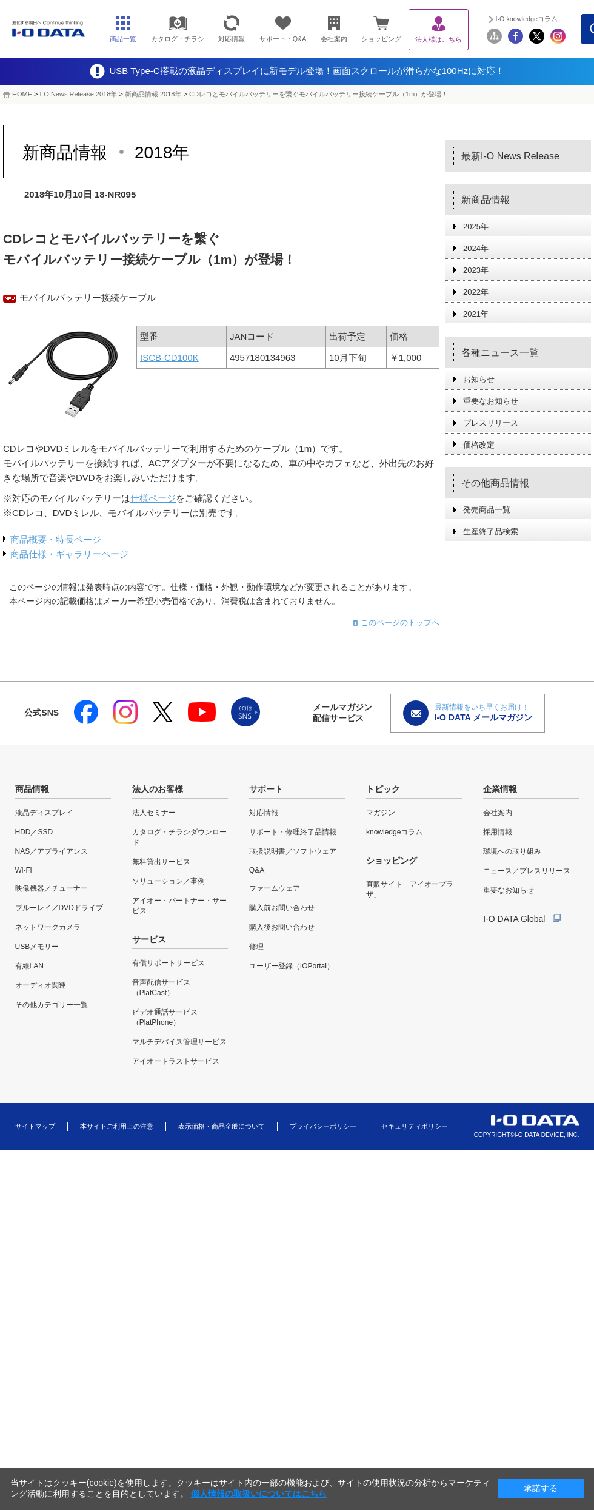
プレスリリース (490, 423)
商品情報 (32, 789)
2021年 (476, 313)
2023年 (476, 270)
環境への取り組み (512, 851)
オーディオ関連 (40, 985)
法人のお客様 (157, 789)
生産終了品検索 (490, 531)
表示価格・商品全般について (221, 1126)
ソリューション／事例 (168, 881)
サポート (266, 789)
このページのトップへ (400, 622)
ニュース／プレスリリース (526, 871)
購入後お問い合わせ (282, 927)
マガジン (380, 812)
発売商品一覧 (486, 509)
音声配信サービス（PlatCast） (161, 987)
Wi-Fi (23, 870)
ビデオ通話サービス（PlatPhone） (165, 1017)
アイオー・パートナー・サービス (179, 905)
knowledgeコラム (394, 832)
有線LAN (29, 966)
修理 (256, 946)
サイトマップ (35, 1126)
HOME (22, 94)
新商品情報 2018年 (153, 94)
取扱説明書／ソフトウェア (292, 851)
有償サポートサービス (168, 963)
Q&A (256, 870)
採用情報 (497, 832)
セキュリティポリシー (414, 1126)
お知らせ (479, 379)
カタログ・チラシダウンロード (179, 837)
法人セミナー (154, 812)
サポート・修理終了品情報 (292, 832)
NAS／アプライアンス (51, 851)
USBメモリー (37, 946)
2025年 (476, 226)
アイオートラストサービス (175, 1061)
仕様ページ (153, 498)
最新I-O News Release (510, 156)
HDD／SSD (34, 832)
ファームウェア (274, 888)
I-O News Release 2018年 (79, 94)
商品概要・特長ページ (55, 539)
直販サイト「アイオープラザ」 (409, 889)
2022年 (476, 292)
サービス (149, 939)
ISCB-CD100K (169, 357)
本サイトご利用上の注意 (116, 1126)
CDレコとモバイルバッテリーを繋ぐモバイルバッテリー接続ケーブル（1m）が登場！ (318, 94)
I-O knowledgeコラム (527, 18)
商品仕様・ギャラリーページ (69, 554)
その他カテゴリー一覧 (51, 1005)
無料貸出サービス (161, 861)
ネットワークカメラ (48, 927)
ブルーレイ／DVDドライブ (59, 908)
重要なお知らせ (490, 401)
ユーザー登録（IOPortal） (291, 966)
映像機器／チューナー (51, 888)
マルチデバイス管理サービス (179, 1042)
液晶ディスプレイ (44, 812)
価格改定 (479, 444)
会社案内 (497, 812)
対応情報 (263, 812)
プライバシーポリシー (323, 1126)
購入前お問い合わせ (282, 908)
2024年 (476, 248)
